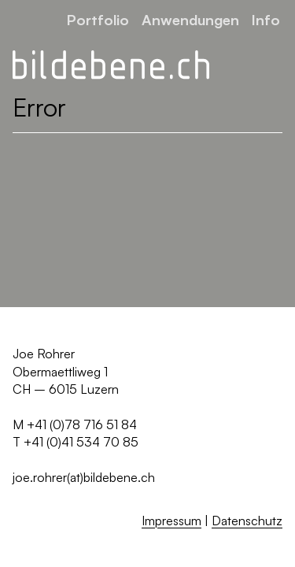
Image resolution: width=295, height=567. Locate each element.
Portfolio (98, 19)
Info (266, 19)
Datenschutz (247, 520)
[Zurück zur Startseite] (111, 65)
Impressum (171, 520)
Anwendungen (190, 19)
